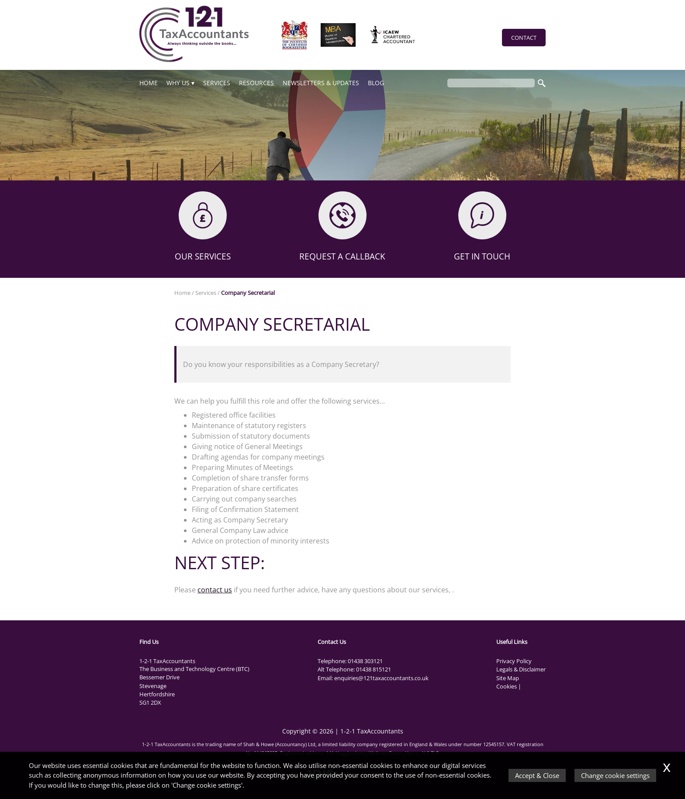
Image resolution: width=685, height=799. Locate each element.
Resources (256, 83)
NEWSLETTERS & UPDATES (321, 83)
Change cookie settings (615, 775)
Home (148, 83)
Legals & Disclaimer (521, 669)
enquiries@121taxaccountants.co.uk (381, 678)
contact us (214, 590)
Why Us (178, 83)
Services (216, 83)
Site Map (507, 678)
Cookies (506, 686)
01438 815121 (373, 669)
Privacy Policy (514, 661)
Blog (376, 83)
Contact (523, 38)
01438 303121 (365, 661)
